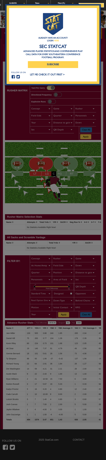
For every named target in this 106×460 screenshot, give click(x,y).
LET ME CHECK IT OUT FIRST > (47, 74)
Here (56, 40)
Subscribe (53, 64)
